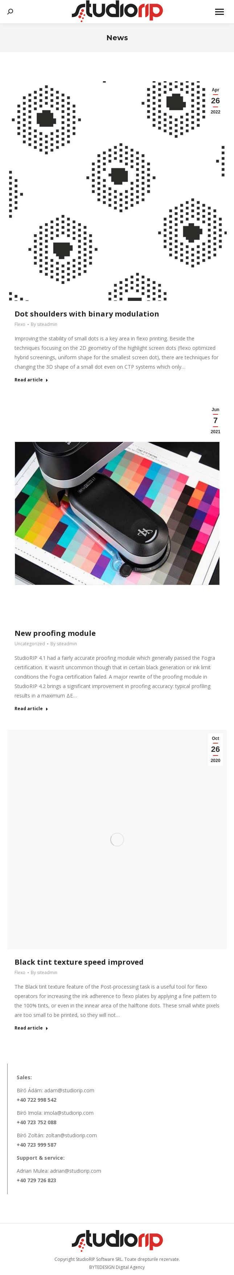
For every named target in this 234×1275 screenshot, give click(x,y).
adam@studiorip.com (69, 1090)
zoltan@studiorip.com (71, 1135)
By (44, 324)
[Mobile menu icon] (219, 12)
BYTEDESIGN (102, 1267)
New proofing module (55, 633)
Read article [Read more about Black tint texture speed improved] (31, 1028)
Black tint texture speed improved (79, 962)
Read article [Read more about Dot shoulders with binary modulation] (31, 380)
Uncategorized (30, 644)
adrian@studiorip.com (75, 1170)
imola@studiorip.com (69, 1112)
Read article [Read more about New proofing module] (31, 709)
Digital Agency (130, 1267)
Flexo (20, 324)
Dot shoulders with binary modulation (87, 314)
